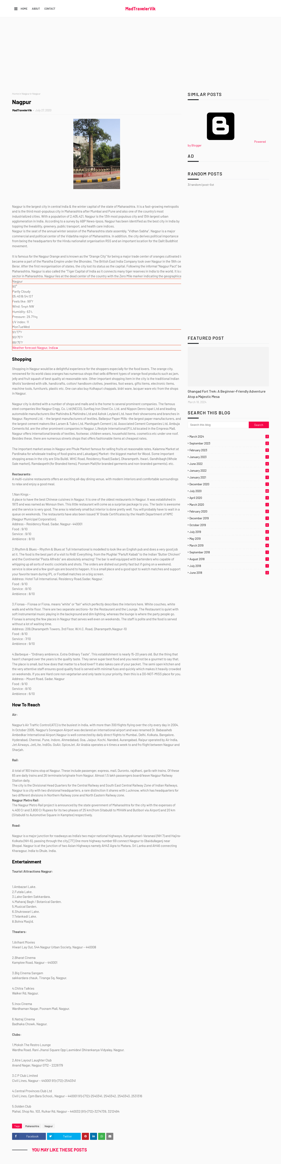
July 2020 (229, 491)
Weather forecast (35, 348)
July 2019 (229, 532)
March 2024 (229, 436)
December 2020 (229, 484)
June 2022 (229, 464)
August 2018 (229, 559)
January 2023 (229, 457)
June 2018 (229, 572)
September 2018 (229, 552)
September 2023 (229, 443)
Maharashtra (32, 1126)
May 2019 (229, 538)
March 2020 (229, 504)
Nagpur (26, 93)
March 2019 (229, 545)
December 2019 (229, 518)
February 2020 (229, 511)
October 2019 (229, 525)
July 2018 (229, 566)
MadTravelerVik (140, 8)
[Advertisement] (140, 54)
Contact (49, 8)
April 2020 (229, 498)
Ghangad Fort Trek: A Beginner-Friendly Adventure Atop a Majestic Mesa (227, 394)
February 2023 (229, 450)
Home (24, 8)
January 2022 (229, 470)
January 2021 (229, 477)
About (36, 8)
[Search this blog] (218, 425)
